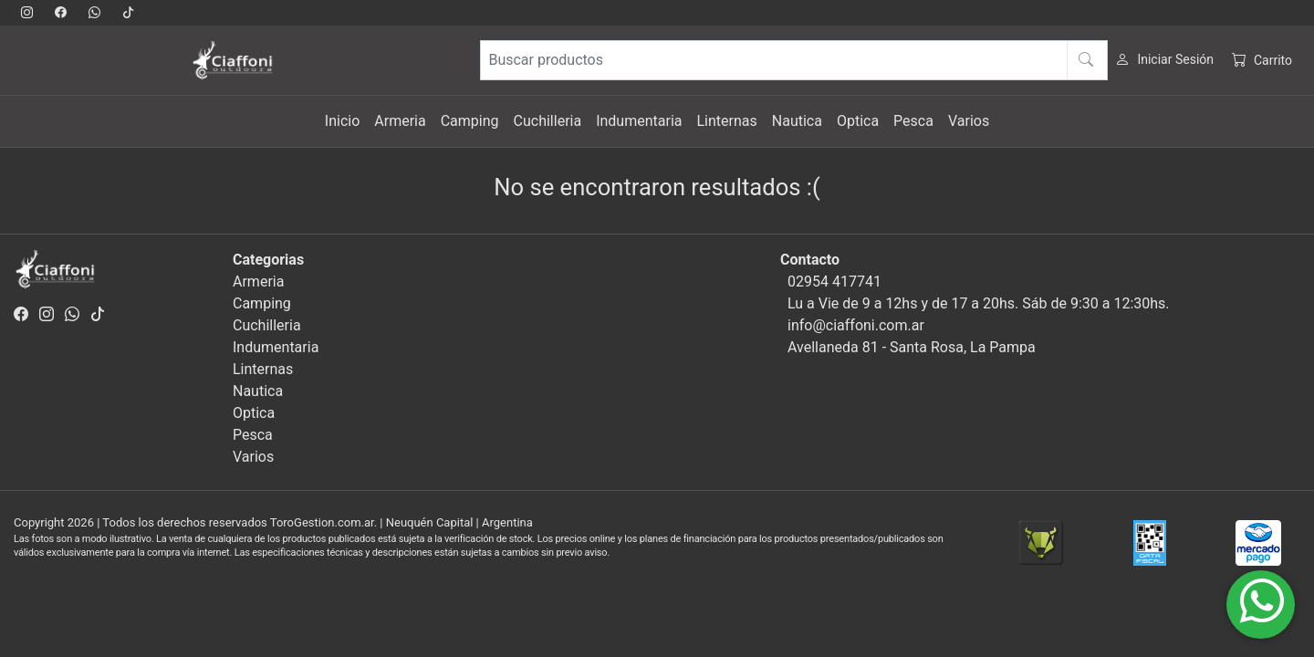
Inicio (342, 121)
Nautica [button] (797, 121)
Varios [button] (968, 121)
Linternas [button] (726, 121)
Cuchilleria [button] (548, 121)
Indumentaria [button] (639, 121)
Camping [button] (470, 121)
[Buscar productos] (794, 60)
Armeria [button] (399, 121)
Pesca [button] (913, 121)
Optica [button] (858, 121)
